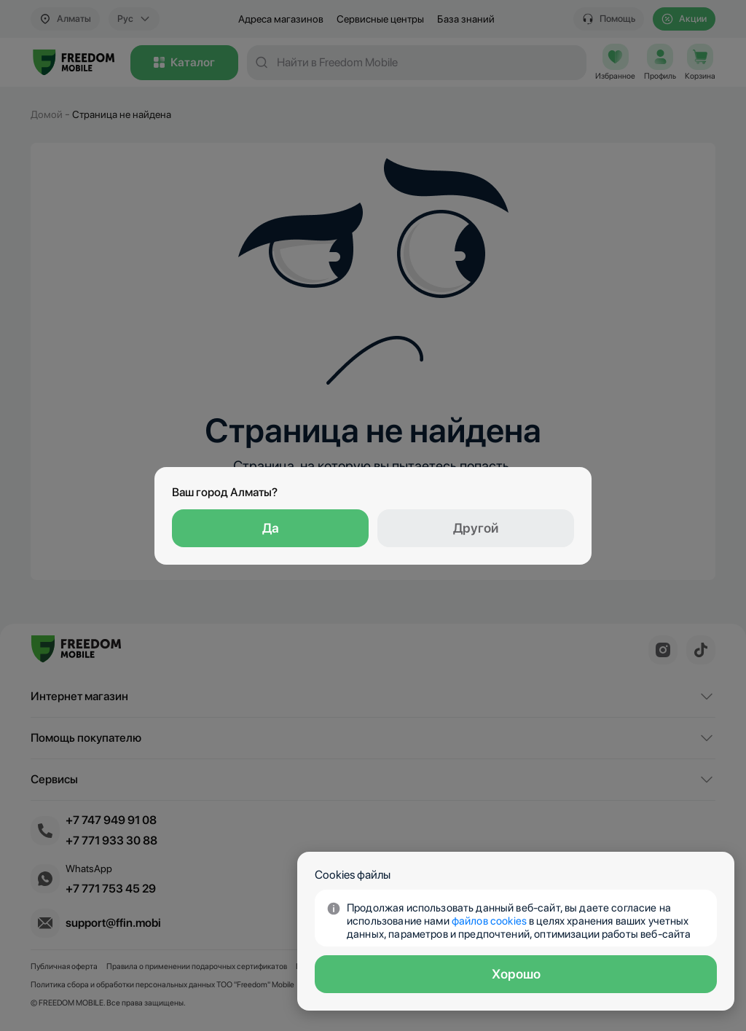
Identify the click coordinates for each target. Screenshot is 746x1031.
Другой (475, 528)
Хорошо (516, 973)
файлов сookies (489, 921)
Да (270, 528)
